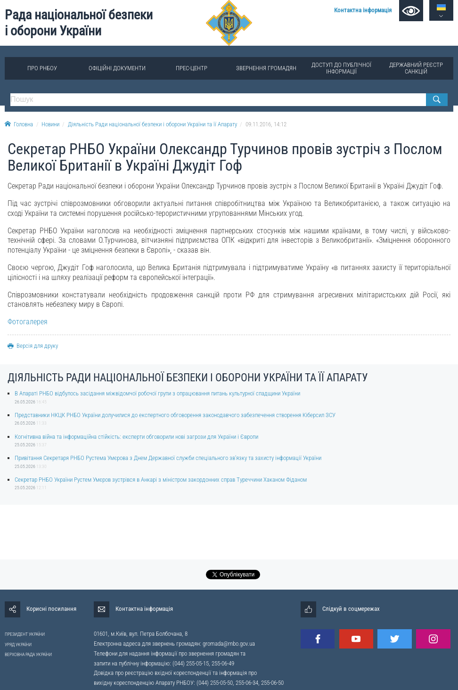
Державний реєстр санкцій (416, 68)
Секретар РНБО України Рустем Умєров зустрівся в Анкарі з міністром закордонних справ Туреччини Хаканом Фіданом (161, 479)
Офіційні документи (117, 68)
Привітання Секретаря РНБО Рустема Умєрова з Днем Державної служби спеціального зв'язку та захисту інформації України (168, 457)
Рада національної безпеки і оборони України (79, 23)
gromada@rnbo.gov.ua (229, 643)
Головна (19, 124)
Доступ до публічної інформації (341, 68)
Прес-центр (191, 68)
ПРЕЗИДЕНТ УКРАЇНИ (25, 634)
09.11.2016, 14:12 (265, 124)
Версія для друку (33, 345)
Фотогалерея (28, 321)
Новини (50, 124)
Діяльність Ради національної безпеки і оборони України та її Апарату (152, 124)
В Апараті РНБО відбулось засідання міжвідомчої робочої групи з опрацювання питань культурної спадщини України (157, 393)
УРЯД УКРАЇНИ (18, 644)
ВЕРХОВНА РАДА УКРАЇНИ (28, 654)
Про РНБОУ (42, 68)
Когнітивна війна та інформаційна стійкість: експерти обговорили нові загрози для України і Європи (136, 436)
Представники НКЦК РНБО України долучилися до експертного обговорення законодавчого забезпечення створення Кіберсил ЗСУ (175, 415)
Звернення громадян (266, 68)
